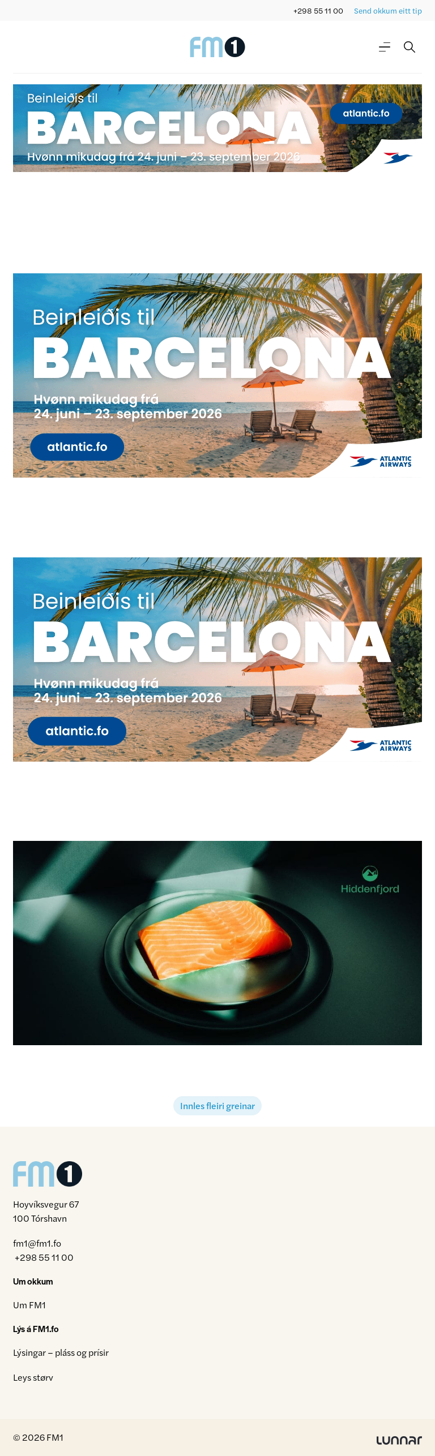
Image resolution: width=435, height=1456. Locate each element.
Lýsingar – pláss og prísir (61, 1352)
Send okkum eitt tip (388, 10)
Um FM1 (29, 1304)
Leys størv (33, 1377)
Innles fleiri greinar (217, 1105)
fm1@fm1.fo (37, 1242)
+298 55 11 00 (318, 10)
